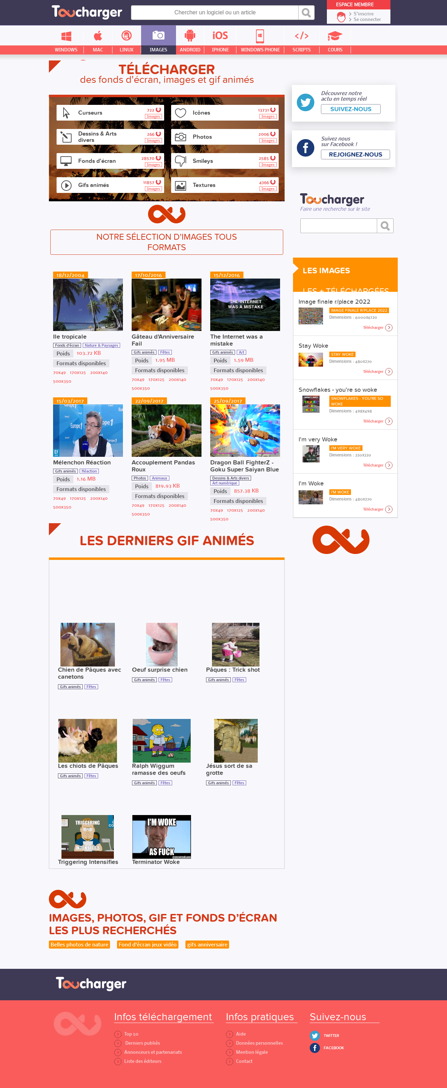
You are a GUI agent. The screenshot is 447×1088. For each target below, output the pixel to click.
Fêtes (165, 352)
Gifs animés (144, 352)
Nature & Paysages (101, 345)
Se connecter (367, 19)
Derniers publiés (137, 1043)
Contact (239, 1061)
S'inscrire (364, 14)
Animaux (159, 478)
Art (241, 352)
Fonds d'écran (67, 345)
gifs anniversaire (207, 944)
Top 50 (126, 1034)
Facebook (334, 1048)
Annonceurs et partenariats (148, 1052)
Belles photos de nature (79, 944)
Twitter (331, 1035)
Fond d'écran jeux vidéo (148, 944)
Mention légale (247, 1052)
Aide (236, 1034)
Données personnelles (254, 1043)
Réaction (89, 471)
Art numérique (224, 483)
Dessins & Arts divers (230, 478)
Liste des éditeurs (137, 1061)
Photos (140, 478)
